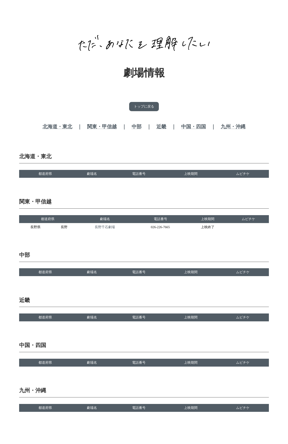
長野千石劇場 (105, 228)
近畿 (161, 127)
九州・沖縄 (233, 127)
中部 (137, 127)
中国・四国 (193, 127)
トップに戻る (144, 107)
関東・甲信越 (102, 127)
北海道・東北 (57, 127)
